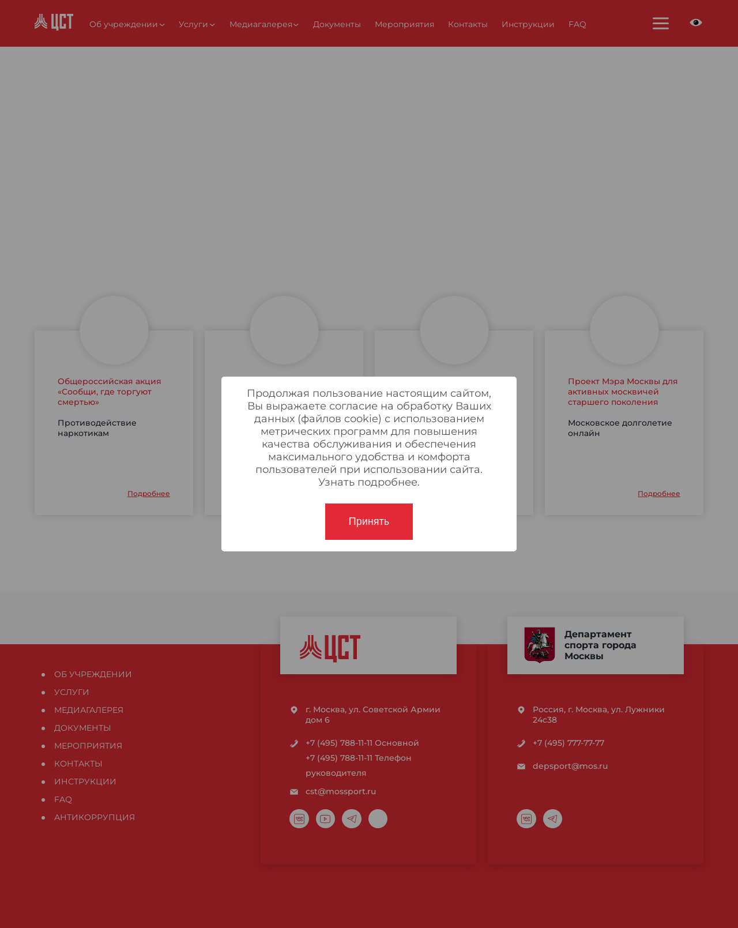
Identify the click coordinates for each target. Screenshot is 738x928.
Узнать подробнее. (369, 482)
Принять (369, 521)
